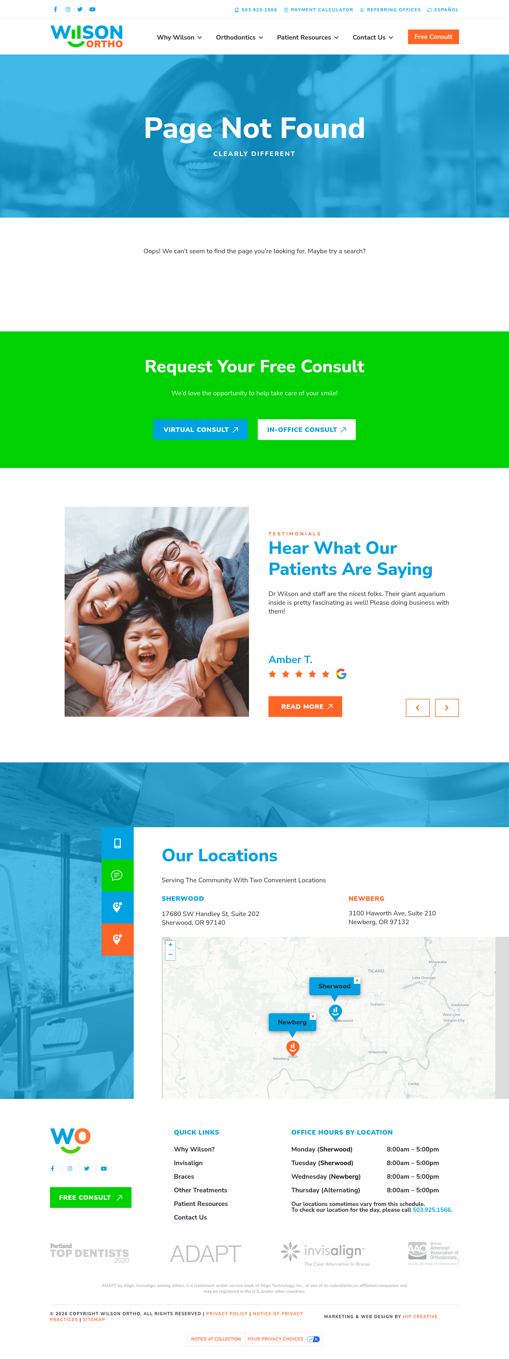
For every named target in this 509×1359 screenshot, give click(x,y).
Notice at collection (216, 1339)
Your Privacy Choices (276, 1339)
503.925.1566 (432, 1210)
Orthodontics (240, 37)
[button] (447, 708)
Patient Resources (308, 37)
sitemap (94, 1320)
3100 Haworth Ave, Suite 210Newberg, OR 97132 (392, 917)
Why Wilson (180, 37)
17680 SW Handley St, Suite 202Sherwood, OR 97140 (210, 918)
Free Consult (434, 36)
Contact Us (373, 37)
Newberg (344, 1176)
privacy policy (227, 1314)
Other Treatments (201, 1190)
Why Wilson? (194, 1149)
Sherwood (335, 1149)
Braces (184, 1176)
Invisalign (188, 1163)
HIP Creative (420, 1317)
